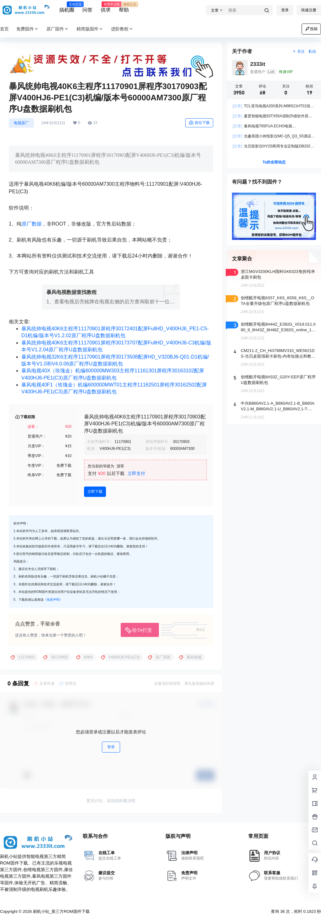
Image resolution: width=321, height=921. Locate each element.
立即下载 (95, 491)
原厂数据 (32, 223)
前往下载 (199, 122)
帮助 (124, 7)
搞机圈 (66, 7)
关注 (298, 51)
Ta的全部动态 (273, 162)
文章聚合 (242, 258)
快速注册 (308, 10)
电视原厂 (21, 123)
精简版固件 (89, 29)
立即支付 (136, 473)
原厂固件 (57, 29)
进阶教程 (122, 29)
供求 (106, 7)
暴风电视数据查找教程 (71, 292)
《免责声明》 (53, 599)
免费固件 (27, 29)
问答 (87, 10)
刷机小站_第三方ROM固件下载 (60, 911)
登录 (285, 10)
